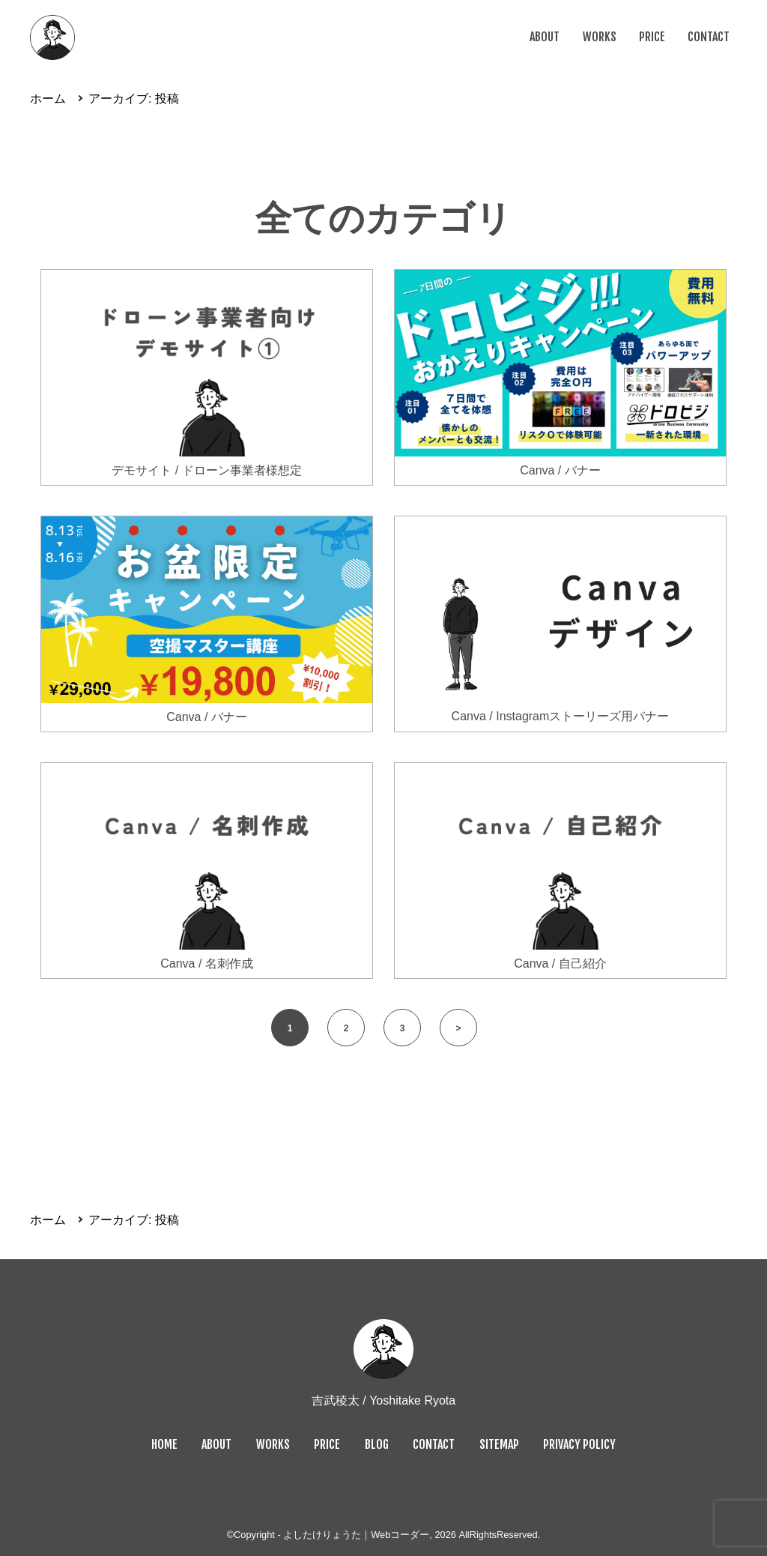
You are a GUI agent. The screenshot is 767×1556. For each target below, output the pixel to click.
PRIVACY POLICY (579, 1444)
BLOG (377, 1444)
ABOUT (545, 36)
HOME (164, 1444)
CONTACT (709, 36)
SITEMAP (499, 1444)
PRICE (652, 36)
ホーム (48, 98)
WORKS (599, 36)
